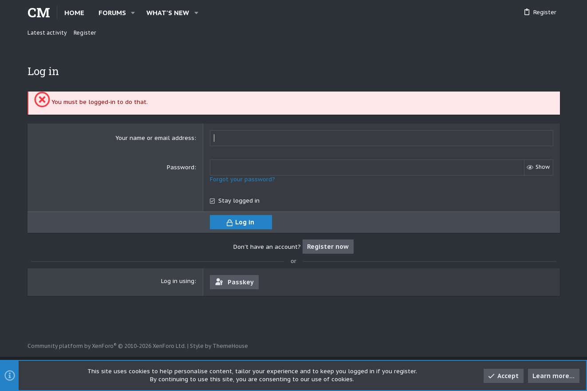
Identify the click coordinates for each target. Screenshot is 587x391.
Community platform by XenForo (107, 346)
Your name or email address (154, 138)
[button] (133, 12)
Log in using (177, 281)
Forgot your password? (242, 179)
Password (180, 167)
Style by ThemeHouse (219, 346)
